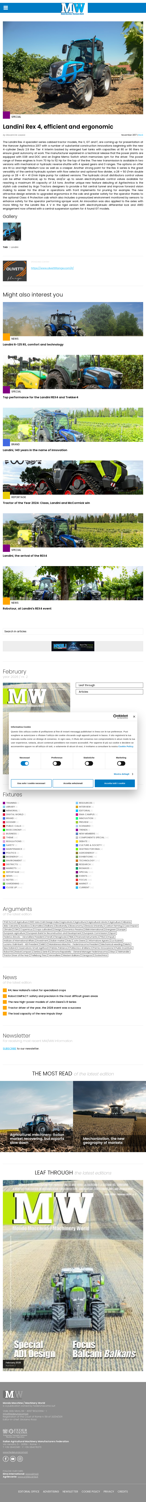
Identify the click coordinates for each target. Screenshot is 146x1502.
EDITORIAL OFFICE (28, 1491)
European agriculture (14, 933)
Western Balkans (71, 955)
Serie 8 (46, 951)
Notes (10, 879)
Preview (83, 822)
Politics (11, 852)
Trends (83, 829)
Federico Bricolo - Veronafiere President (24, 936)
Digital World (14, 814)
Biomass (84, 868)
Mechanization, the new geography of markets (103, 1140)
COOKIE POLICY (91, 1491)
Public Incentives (124, 948)
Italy (69, 940)
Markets (11, 868)
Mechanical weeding (111, 944)
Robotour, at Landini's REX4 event (27, 609)
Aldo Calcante (11, 925)
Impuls (111, 936)
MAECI (44, 944)
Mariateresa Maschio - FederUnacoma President (74, 944)
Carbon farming (113, 925)
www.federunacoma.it (15, 1452)
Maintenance (14, 849)
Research (85, 864)
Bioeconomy (14, 829)
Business (11, 833)
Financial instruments (86, 936)
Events (83, 876)
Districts (12, 864)
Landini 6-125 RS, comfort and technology (33, 344)
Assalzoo (25, 925)
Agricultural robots (97, 922)
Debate (83, 841)
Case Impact (131, 925)
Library (10, 806)
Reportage (12, 872)
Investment (42, 940)
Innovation (86, 818)
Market (83, 883)
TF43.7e (7, 922)
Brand (10, 818)
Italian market (58, 940)
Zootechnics (101, 955)
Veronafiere (55, 955)
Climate (8, 929)
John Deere (79, 940)
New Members (87, 833)
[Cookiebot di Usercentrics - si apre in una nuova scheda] (115, 716)
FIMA (71, 936)
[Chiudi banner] (134, 717)
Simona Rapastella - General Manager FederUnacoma (80, 951)
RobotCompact (23, 951)
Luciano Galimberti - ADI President (21, 944)
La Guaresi (116, 940)
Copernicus (27, 929)
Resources (85, 803)
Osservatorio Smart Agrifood (33, 948)
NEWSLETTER (70, 1491)
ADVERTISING (51, 1491)
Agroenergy (86, 852)
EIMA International (94, 929)
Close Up (11, 887)
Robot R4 (8, 951)
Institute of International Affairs (19, 940)
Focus (83, 879)
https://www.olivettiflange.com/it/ (52, 268)
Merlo (127, 944)
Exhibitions (86, 856)
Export (113, 933)
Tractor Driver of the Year (16, 955)
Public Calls (13, 826)
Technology (87, 860)
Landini (14, 247)
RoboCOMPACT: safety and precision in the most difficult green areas (53, 996)
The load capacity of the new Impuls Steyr (35, 1013)
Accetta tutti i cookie (114, 783)
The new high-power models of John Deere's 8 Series (42, 1002)
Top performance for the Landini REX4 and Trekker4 (40, 397)
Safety (10, 845)
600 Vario (35, 922)
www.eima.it (32, 1474)
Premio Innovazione (103, 948)
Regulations (14, 841)
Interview (85, 806)
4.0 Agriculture (20, 922)
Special (83, 872)
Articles (83, 691)
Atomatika (37, 925)
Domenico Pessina (73, 929)
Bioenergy (12, 856)
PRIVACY (109, 1491)
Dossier (11, 822)
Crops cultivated (43, 929)
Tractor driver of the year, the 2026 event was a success (44, 1007)
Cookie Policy (125, 746)
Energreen (111, 929)
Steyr (112, 951)
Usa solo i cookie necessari (31, 783)
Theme (9, 837)
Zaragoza (87, 955)
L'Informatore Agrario (98, 940)
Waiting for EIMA (89, 849)
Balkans (49, 925)
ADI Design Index (50, 922)
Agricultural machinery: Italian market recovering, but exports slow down (37, 1138)
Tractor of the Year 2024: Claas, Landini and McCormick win (46, 503)
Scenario (84, 826)
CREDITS (123, 1491)
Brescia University (94, 925)
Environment (14, 860)
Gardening (12, 883)
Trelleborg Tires (38, 955)
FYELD (102, 936)
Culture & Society (90, 845)
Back (140, 135)
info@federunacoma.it (15, 1413)
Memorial (12, 810)
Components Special (92, 837)
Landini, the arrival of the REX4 (25, 556)
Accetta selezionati (73, 783)
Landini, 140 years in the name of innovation (35, 450)
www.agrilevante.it (28, 1476)
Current (84, 887)
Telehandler (123, 951)
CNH (16, 929)
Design (57, 929)
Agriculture (115, 922)
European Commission (95, 933)
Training (11, 803)
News (9, 876)
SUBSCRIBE (9, 1048)
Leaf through (87, 685)
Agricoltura (80, 922)
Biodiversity (61, 925)
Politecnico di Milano (80, 948)
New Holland (10, 948)
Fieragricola (61, 936)
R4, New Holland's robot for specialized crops (37, 990)
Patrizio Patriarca (58, 948)
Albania (127, 922)
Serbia (37, 951)
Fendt (49, 936)
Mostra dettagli (121, 774)
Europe (121, 929)
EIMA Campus (87, 814)
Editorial (84, 810)
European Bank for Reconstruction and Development (54, 933)
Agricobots (67, 922)
